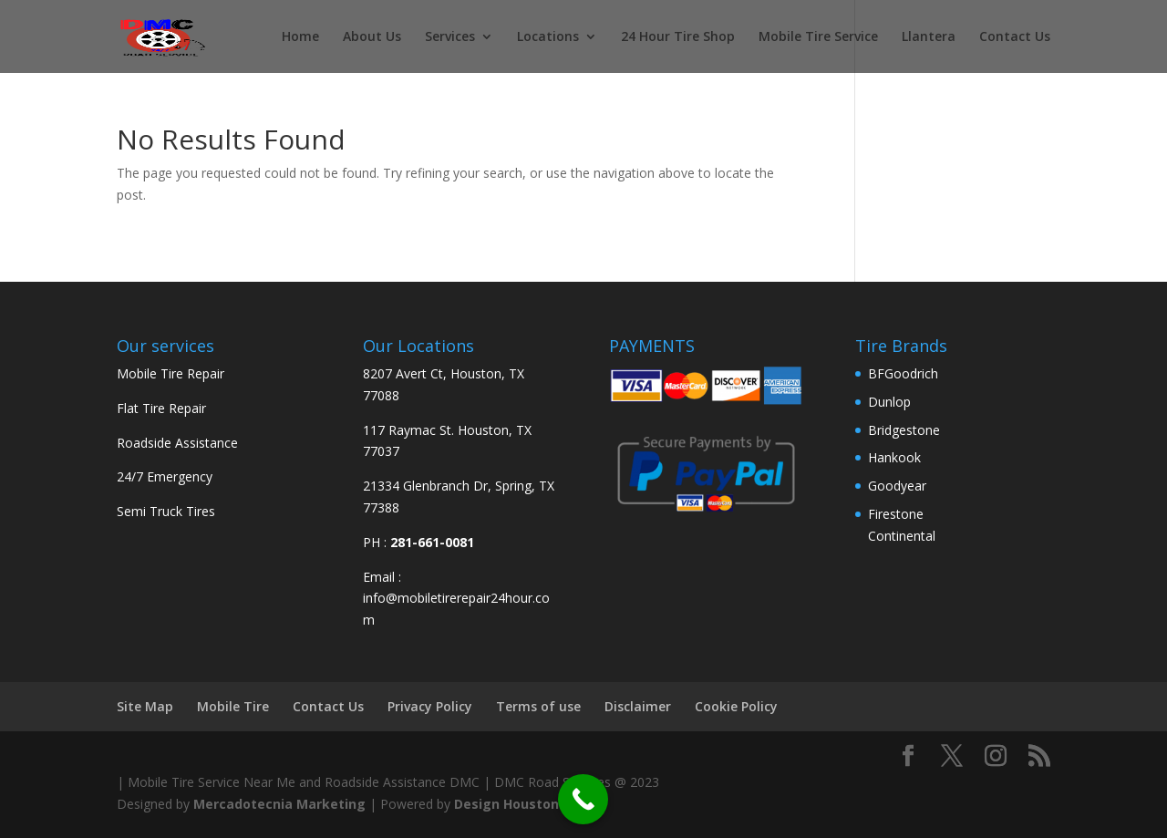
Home (300, 37)
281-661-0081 (432, 542)
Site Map (145, 706)
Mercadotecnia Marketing (279, 803)
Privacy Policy (429, 706)
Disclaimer (637, 706)
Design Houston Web (523, 803)
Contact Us (1014, 37)
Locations (548, 37)
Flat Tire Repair (161, 408)
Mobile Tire (233, 706)
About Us (372, 37)
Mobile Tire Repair (170, 373)
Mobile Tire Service (818, 37)
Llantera (928, 37)
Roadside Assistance (177, 442)
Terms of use (538, 706)
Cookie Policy (736, 706)
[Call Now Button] (583, 799)
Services (450, 37)
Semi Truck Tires (166, 511)
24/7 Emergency (164, 476)
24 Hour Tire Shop (678, 37)
